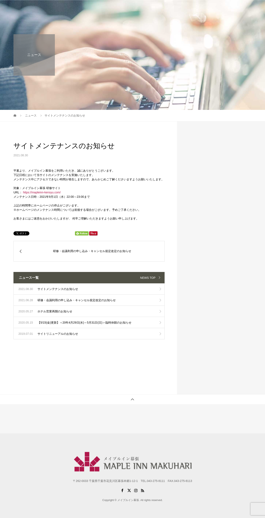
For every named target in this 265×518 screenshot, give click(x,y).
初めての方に (156, 7)
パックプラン (201, 7)
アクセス (223, 7)
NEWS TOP (147, 277)
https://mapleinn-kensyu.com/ (42, 192)
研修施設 (178, 7)
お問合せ (242, 7)
